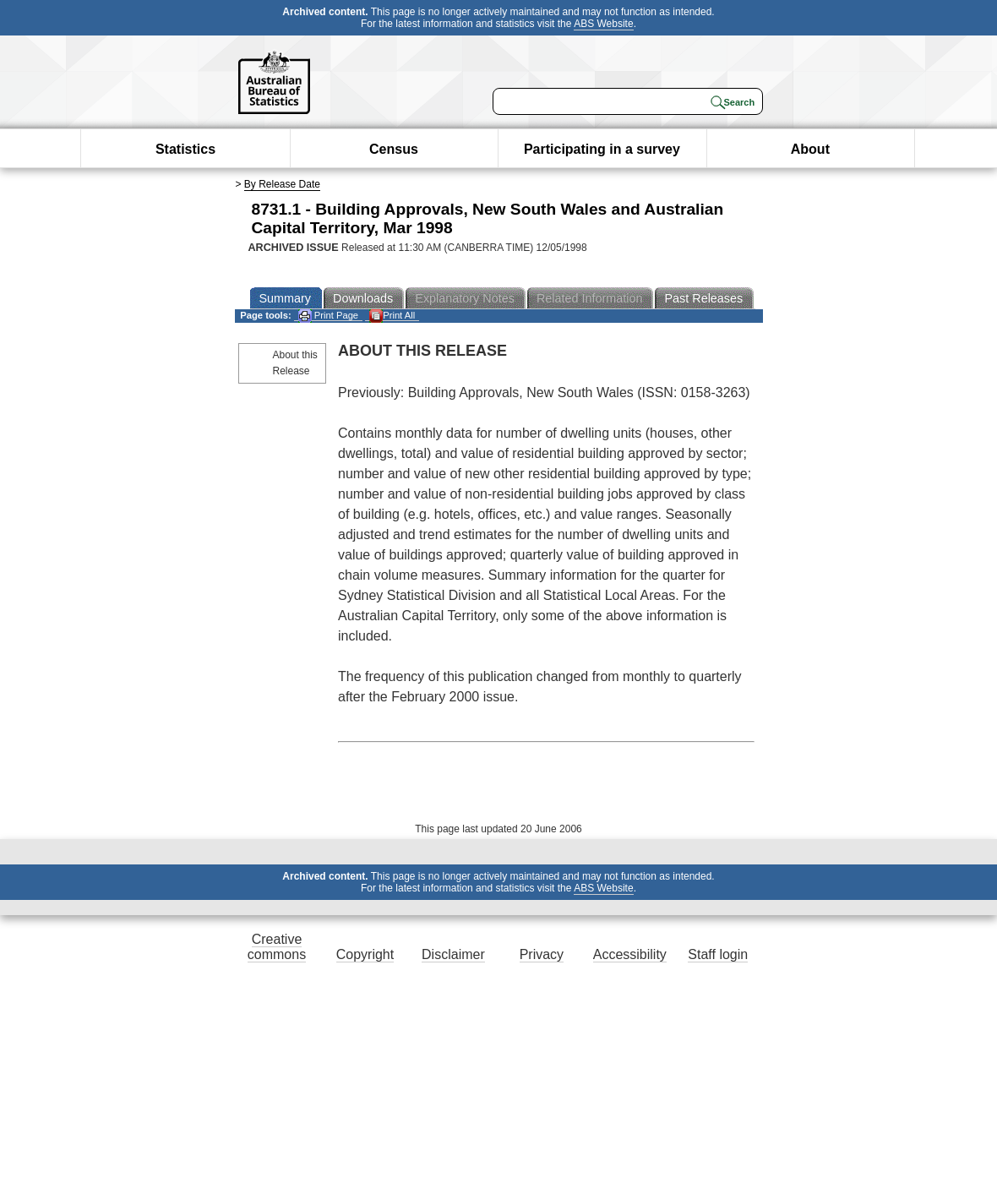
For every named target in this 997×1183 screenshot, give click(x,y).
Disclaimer (453, 954)
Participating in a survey (602, 149)
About (810, 149)
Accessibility (630, 954)
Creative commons (277, 947)
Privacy (542, 954)
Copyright (365, 954)
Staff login (718, 954)
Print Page (328, 315)
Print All (392, 315)
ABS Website (603, 24)
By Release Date (282, 184)
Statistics (185, 149)
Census (393, 149)
